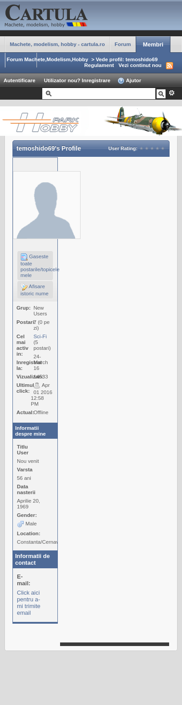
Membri (153, 44)
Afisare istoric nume (34, 289)
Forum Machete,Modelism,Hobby (47, 59)
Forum (123, 44)
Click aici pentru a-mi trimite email (28, 602)
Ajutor (129, 80)
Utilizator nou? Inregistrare (77, 80)
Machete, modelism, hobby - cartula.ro (57, 44)
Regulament (99, 65)
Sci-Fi (40, 336)
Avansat (171, 92)
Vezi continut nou (140, 65)
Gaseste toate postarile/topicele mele (36, 265)
